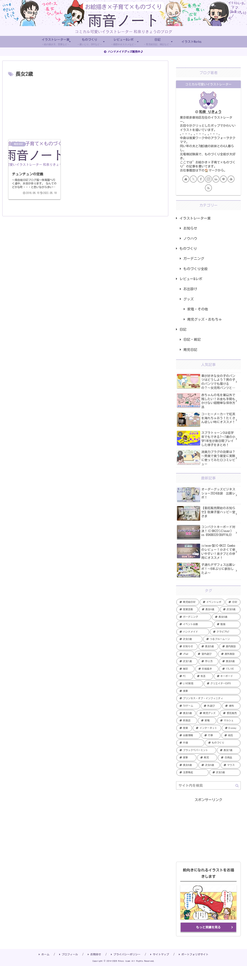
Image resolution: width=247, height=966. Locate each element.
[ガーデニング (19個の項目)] (193, 617)
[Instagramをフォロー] (208, 179)
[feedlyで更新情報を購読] (231, 179)
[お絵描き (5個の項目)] (206, 669)
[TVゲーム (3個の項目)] (188, 706)
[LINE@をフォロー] (223, 179)
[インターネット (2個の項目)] (207, 728)
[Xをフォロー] (193, 179)
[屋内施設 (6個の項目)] (229, 646)
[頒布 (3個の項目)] (231, 706)
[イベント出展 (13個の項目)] (194, 624)
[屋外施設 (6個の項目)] (229, 654)
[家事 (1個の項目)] (186, 757)
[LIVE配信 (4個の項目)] (189, 683)
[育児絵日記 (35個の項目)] (187, 602)
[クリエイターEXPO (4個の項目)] (222, 683)
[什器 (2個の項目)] (190, 743)
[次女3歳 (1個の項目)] (224, 772)
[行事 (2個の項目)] (210, 735)
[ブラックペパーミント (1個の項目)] (196, 750)
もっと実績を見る (208, 927)
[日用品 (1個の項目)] (229, 757)
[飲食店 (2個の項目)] (186, 720)
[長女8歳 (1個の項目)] (187, 765)
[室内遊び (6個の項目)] (206, 654)
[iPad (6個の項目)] (185, 654)
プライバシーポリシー (125, 954)
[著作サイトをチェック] (185, 179)
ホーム (44, 954)
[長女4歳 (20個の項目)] (209, 609)
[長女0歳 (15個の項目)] (226, 617)
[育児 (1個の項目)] (207, 757)
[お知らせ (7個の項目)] (187, 646)
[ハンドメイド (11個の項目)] (192, 632)
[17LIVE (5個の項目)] (229, 669)
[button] (237, 786)
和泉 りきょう (210, 111)
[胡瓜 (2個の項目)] (230, 735)
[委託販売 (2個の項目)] (230, 713)
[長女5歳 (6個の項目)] (208, 646)
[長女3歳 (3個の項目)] (186, 713)
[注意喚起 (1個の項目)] (192, 772)
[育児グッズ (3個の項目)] (207, 713)
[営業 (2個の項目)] (184, 728)
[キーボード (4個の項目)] (227, 676)
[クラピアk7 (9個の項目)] (225, 632)
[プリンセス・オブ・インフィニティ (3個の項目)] (208, 698)
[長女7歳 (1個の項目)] (228, 750)
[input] (208, 785)
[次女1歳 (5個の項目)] (187, 661)
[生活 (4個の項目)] (203, 676)
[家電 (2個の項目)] (207, 720)
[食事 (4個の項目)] (208, 691)
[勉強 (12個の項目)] (227, 624)
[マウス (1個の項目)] (230, 765)
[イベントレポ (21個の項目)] (212, 602)
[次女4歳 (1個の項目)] (209, 765)
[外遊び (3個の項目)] (211, 706)
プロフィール (68, 954)
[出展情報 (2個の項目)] (188, 735)
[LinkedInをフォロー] (215, 179)
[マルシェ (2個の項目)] (228, 720)
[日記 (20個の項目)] (232, 602)
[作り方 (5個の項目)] (208, 661)
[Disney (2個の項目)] (231, 728)
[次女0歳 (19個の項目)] (230, 609)
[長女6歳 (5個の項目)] (229, 661)
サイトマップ (159, 954)
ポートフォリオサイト (193, 954)
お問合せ (94, 954)
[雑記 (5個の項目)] (185, 669)
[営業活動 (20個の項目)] (187, 609)
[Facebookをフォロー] (200, 179)
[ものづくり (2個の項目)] (223, 743)
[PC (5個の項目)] (184, 676)
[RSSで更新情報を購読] (208, 187)
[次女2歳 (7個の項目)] (189, 639)
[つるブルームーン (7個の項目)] (221, 639)
